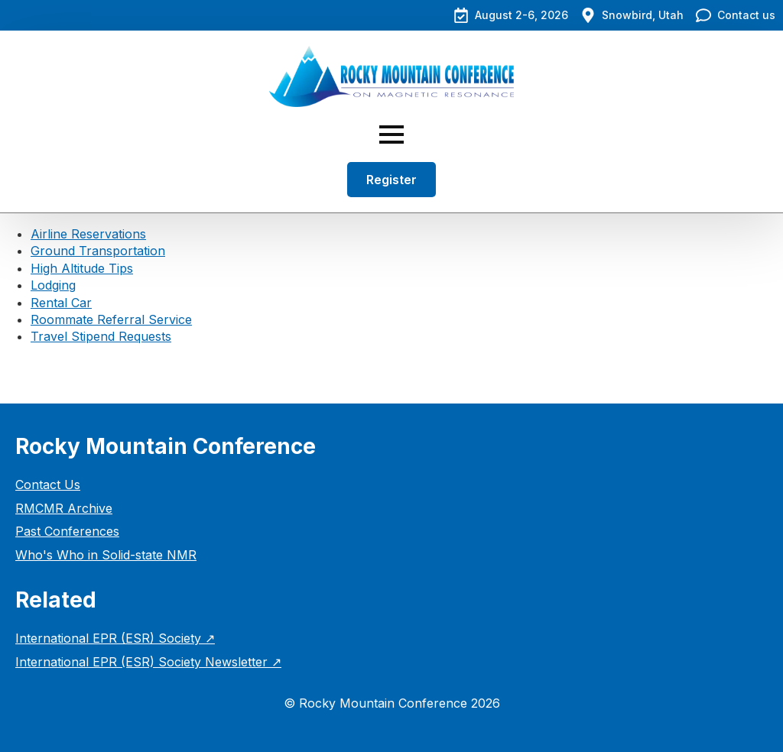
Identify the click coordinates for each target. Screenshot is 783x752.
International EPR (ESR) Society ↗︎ (115, 638)
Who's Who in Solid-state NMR (106, 554)
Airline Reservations (88, 233)
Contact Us (47, 484)
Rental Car (61, 302)
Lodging (53, 285)
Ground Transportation (98, 250)
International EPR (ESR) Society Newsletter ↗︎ (148, 661)
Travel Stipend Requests (101, 336)
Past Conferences (67, 531)
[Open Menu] (391, 134)
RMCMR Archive (63, 508)
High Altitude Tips (82, 268)
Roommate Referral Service (111, 319)
